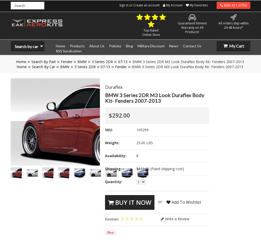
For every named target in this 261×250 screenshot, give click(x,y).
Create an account (146, 5)
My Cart (233, 45)
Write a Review (175, 218)
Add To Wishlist (183, 202)
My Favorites (197, 5)
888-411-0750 (233, 5)
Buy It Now (129, 202)
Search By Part (43, 61)
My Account (172, 5)
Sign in (123, 5)
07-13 (122, 61)
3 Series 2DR (102, 61)
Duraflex (114, 87)
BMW (82, 61)
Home (21, 61)
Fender (66, 61)
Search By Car (43, 66)
